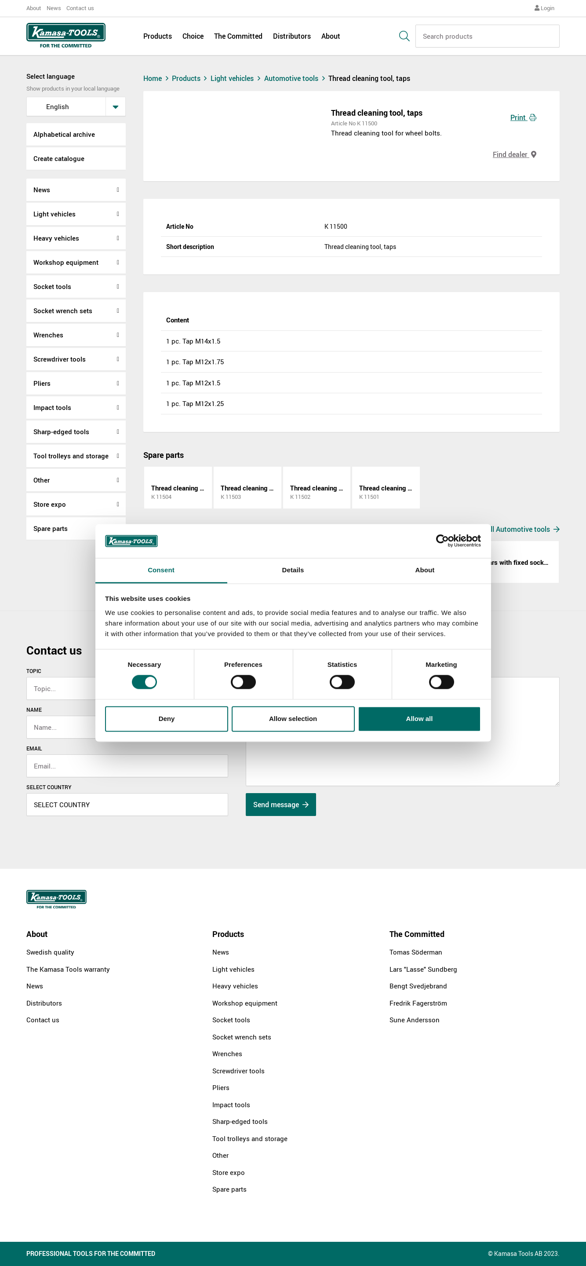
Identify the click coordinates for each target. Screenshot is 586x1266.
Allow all (419, 718)
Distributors (292, 36)
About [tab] (425, 570)
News (54, 8)
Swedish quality (50, 952)
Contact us (80, 8)
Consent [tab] (161, 570)
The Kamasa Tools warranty (68, 969)
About (33, 8)
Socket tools (52, 286)
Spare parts (50, 528)
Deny (167, 718)
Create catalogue (58, 158)
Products (157, 36)
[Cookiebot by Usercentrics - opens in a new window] (442, 541)
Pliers (42, 383)
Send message (281, 804)
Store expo (49, 504)
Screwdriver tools (59, 359)
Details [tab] (293, 570)
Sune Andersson (414, 1019)
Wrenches (48, 334)
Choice (193, 36)
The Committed (238, 36)
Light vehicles (54, 213)
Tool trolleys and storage (71, 455)
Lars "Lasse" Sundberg (423, 969)
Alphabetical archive (64, 134)
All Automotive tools (523, 529)
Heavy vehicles (56, 238)
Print (523, 117)
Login (544, 8)
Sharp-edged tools (61, 431)
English (50, 106)
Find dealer (514, 154)
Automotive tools (296, 78)
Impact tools (52, 407)
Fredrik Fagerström (418, 1003)
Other (41, 480)
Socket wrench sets (62, 310)
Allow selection (293, 718)
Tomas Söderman (415, 952)
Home (157, 78)
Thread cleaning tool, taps (369, 78)
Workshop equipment (65, 262)
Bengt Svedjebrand (418, 985)
